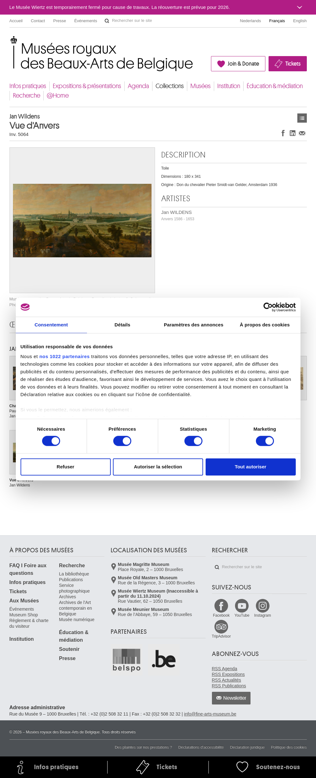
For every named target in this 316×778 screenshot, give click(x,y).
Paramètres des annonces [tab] (193, 324)
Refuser (65, 466)
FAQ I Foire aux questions (27, 569)
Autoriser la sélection (158, 466)
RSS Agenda (224, 668)
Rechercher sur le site (107, 21)
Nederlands (250, 20)
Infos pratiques (27, 86)
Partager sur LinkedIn (292, 133)
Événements (85, 20)
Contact (38, 20)
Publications (71, 579)
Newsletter (234, 698)
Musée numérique (77, 619)
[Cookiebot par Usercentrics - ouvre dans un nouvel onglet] (268, 307)
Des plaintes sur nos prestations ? (143, 747)
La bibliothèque (74, 573)
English (300, 20)
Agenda (138, 86)
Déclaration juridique (247, 747)
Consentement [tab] (51, 324)
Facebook (221, 615)
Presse (59, 20)
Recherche (26, 95)
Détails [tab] (122, 324)
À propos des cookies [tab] (265, 324)
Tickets (293, 64)
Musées (200, 86)
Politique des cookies (289, 747)
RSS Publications (229, 685)
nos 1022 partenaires (64, 356)
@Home (58, 95)
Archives (67, 596)
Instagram (262, 615)
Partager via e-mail (302, 133)
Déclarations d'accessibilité (201, 747)
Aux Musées (24, 600)
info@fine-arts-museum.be (210, 714)
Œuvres (302, 118)
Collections (170, 86)
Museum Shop (23, 614)
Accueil (16, 20)
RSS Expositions (228, 674)
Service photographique (74, 588)
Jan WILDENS (178, 215)
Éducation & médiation (275, 86)
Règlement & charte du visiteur (29, 623)
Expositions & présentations (87, 86)
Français (277, 20)
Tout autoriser (250, 466)
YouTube (241, 615)
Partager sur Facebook (283, 133)
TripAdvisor (221, 636)
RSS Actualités (226, 680)
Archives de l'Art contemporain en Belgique (75, 608)
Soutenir (69, 649)
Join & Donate (243, 64)
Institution (228, 86)
